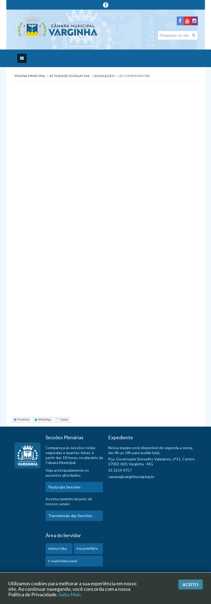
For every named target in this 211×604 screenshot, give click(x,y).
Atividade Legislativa (69, 77)
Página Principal (30, 77)
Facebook (21, 421)
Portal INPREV (87, 550)
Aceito (190, 584)
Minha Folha (57, 550)
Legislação (104, 77)
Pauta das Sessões (64, 488)
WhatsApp (43, 421)
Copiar (62, 421)
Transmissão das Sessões (70, 517)
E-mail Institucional (62, 563)
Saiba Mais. (70, 594)
